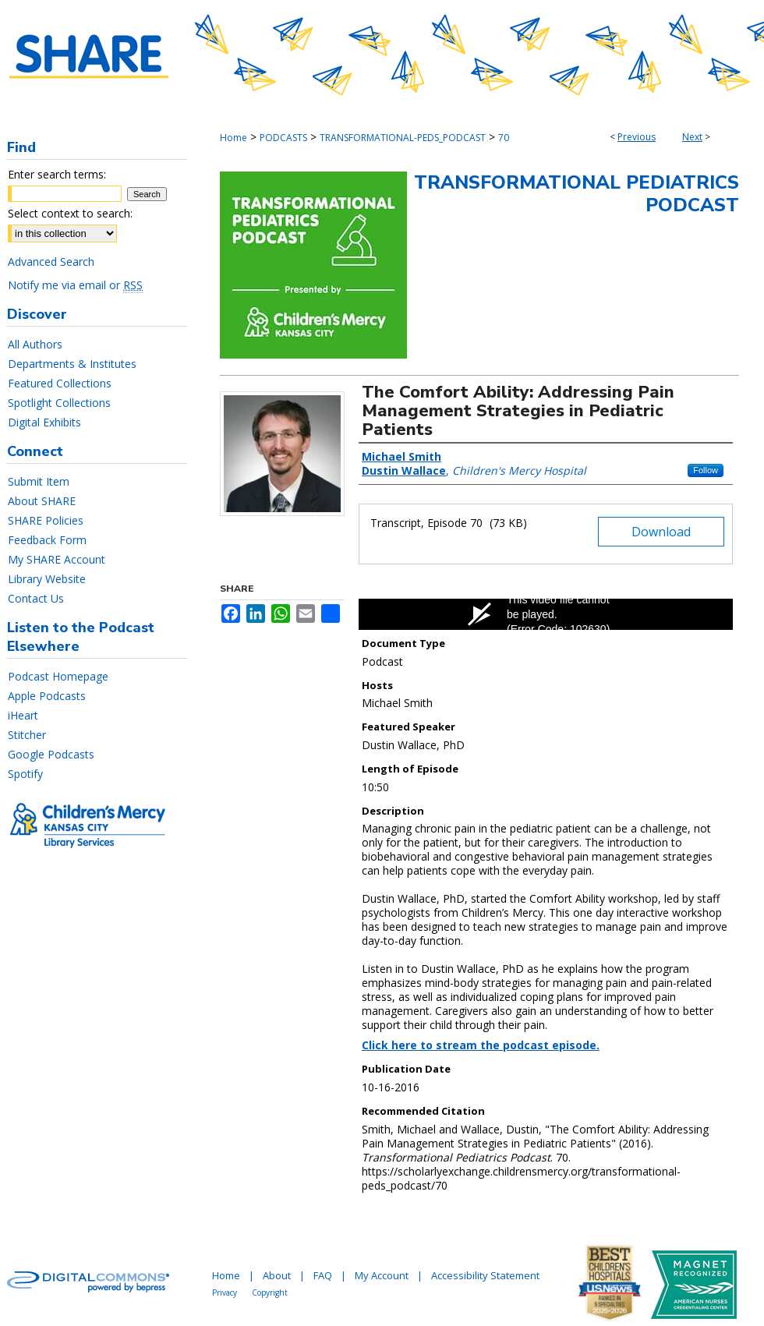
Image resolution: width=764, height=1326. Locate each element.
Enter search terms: (57, 174)
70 (503, 137)
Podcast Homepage (58, 676)
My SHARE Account (56, 559)
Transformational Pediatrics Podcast (576, 193)
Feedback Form (47, 539)
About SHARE (42, 500)
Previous (636, 136)
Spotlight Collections (59, 402)
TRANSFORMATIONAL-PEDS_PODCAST (403, 137)
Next (692, 136)
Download (661, 531)
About (277, 1275)
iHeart (23, 715)
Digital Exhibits (44, 422)
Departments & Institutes (72, 363)
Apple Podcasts (47, 695)
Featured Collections (59, 383)
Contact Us (36, 598)
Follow (705, 470)
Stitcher (27, 734)
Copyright (270, 1292)
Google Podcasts (51, 754)
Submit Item (38, 481)
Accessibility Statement (485, 1275)
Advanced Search (51, 261)
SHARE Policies (45, 520)
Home (233, 137)
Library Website (47, 578)
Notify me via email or (75, 285)
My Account (382, 1275)
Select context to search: (70, 213)
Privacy (224, 1292)
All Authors (35, 344)
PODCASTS (283, 137)
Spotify (25, 773)
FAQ (322, 1275)
